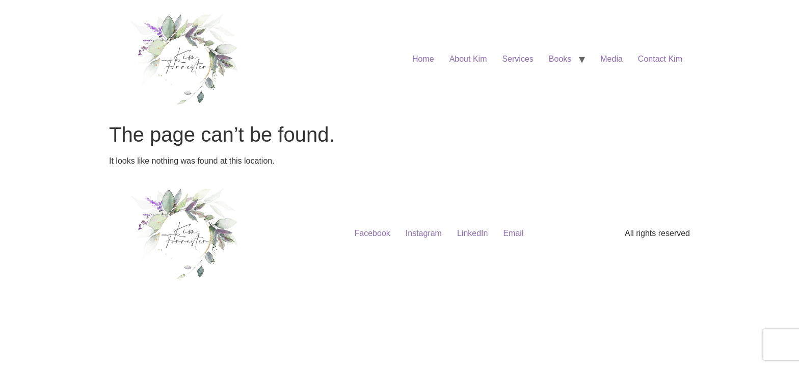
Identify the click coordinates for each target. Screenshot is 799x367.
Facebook (372, 233)
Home (423, 59)
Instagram (424, 233)
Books (560, 59)
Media (611, 59)
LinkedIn (472, 233)
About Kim (468, 59)
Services (517, 59)
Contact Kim (660, 59)
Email (513, 233)
